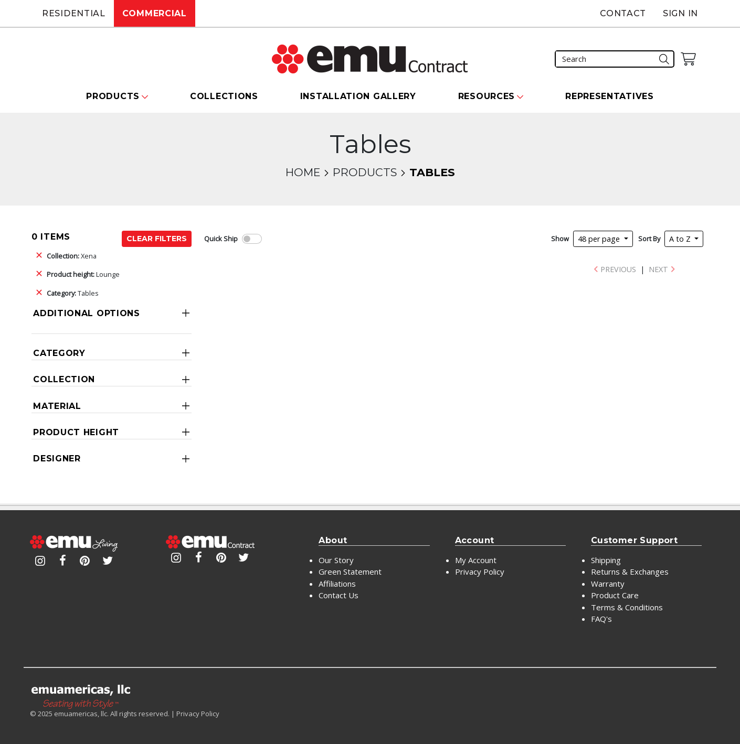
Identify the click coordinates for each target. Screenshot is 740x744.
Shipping (606, 560)
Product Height (76, 432)
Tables (73, 293)
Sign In (680, 13)
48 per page (600, 239)
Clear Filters (156, 238)
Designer (57, 458)
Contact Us (338, 595)
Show (560, 238)
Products (365, 172)
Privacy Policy (479, 571)
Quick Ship (221, 238)
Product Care (615, 595)
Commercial (154, 13)
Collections (224, 96)
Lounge (83, 274)
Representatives (609, 96)
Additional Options (86, 313)
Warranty (608, 583)
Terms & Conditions (627, 607)
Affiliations (337, 583)
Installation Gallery (358, 96)
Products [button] (113, 96)
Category (59, 353)
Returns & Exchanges (630, 571)
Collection (64, 379)
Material (57, 406)
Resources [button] (486, 96)
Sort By (649, 238)
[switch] (252, 239)
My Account (475, 560)
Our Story (336, 560)
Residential (73, 13)
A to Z (681, 239)
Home (303, 172)
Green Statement (350, 571)
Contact (623, 13)
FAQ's (601, 618)
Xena (72, 256)
